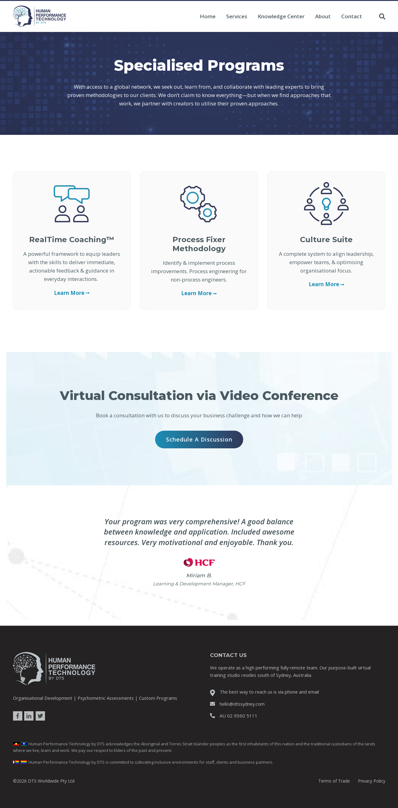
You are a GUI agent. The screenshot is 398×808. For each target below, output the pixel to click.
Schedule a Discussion (199, 439)
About (323, 16)
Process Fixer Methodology (199, 244)
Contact (351, 16)
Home (208, 16)
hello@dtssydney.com (242, 704)
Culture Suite (326, 239)
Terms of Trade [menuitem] (334, 781)
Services (236, 16)
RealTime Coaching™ (71, 239)
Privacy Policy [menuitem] (371, 781)
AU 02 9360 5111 (238, 716)
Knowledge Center (281, 16)
